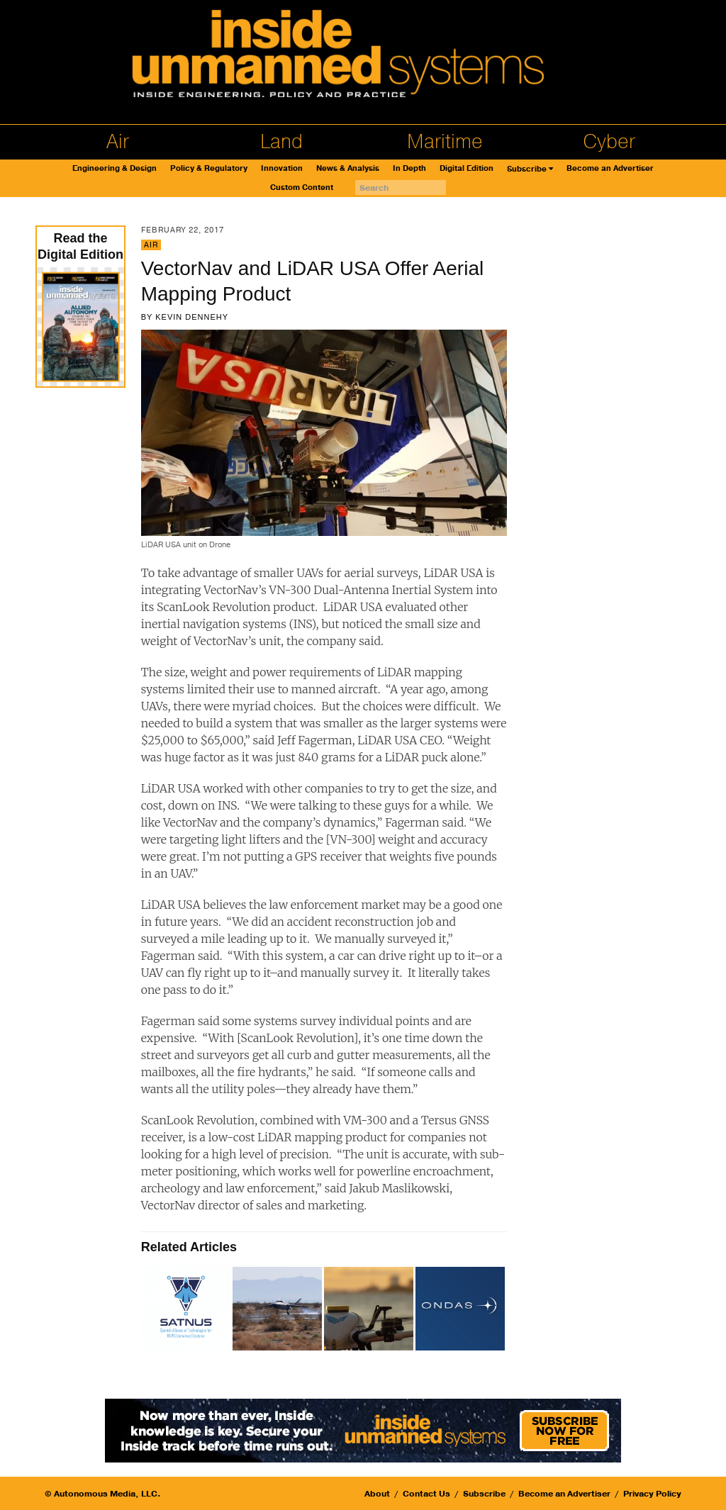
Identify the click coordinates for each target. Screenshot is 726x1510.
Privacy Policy (652, 1493)
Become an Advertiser (610, 168)
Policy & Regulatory (208, 168)
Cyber (609, 141)
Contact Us (426, 1493)
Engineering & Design (114, 168)
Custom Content (301, 187)
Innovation (282, 168)
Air (117, 141)
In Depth (409, 168)
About (377, 1493)
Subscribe (527, 169)
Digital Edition (466, 168)
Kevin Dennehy (191, 317)
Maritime (445, 141)
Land (281, 141)
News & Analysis (347, 168)
